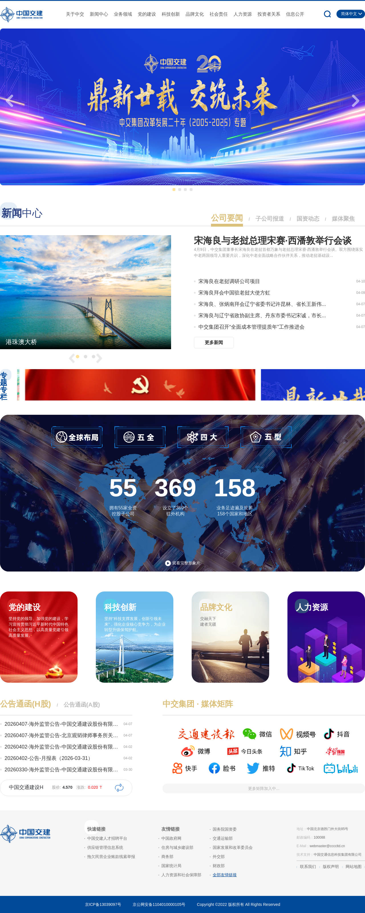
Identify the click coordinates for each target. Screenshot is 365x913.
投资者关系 (268, 14)
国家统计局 (171, 865)
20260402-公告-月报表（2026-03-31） (49, 758)
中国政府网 (171, 838)
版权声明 (331, 866)
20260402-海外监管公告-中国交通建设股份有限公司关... (63, 747)
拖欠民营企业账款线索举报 (111, 856)
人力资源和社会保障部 (181, 875)
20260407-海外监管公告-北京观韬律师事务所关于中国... (63, 735)
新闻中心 (99, 14)
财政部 (219, 865)
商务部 (167, 856)
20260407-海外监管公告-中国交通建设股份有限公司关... (63, 724)
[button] (174, 189)
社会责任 (219, 14)
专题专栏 (3, 386)
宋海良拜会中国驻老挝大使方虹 (234, 293)
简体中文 (349, 13)
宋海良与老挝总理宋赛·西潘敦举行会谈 (273, 240)
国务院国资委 (225, 829)
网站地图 (354, 866)
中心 (21, 213)
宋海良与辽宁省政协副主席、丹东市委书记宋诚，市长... (262, 315)
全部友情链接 (225, 875)
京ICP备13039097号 (103, 904)
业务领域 (123, 14)
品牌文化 (195, 14)
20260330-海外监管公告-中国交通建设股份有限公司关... (63, 769)
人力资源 (243, 14)
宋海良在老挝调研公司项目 (229, 281)
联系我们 (308, 866)
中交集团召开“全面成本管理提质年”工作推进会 (251, 327)
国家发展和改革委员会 (233, 847)
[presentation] (8, 99)
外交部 (219, 856)
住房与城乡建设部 (177, 847)
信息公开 (295, 14)
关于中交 (75, 14)
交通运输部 (223, 838)
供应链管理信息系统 (105, 847)
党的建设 (147, 14)
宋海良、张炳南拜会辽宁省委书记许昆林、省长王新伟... (262, 304)
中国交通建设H (26, 787)
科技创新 (171, 14)
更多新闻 (214, 342)
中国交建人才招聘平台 (107, 838)
